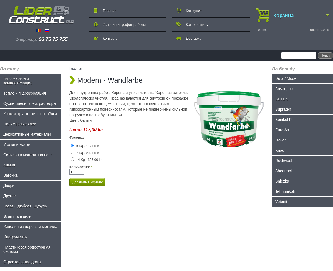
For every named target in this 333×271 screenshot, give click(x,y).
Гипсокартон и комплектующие (17, 80)
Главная (109, 11)
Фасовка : (77, 138)
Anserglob (284, 89)
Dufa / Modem (287, 78)
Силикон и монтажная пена (28, 155)
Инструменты (15, 237)
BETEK (281, 99)
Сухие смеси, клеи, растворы (29, 103)
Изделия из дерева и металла (30, 226)
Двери (8, 185)
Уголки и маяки (16, 144)
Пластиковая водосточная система (27, 249)
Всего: (314, 29)
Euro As (282, 130)
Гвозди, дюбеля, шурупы (25, 206)
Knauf (280, 150)
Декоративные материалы (27, 134)
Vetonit (281, 201)
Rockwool (283, 160)
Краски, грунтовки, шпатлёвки (30, 114)
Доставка (193, 38)
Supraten (283, 109)
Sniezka (282, 181)
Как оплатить (197, 24)
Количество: (80, 167)
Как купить (194, 11)
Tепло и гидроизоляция (24, 93)
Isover (280, 140)
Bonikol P (283, 119)
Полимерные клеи (19, 124)
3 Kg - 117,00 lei (85, 146)
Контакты (110, 38)
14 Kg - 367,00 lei (86, 160)
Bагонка (10, 175)
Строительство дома (22, 262)
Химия (9, 165)
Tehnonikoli (285, 191)
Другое (9, 196)
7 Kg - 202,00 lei (85, 153)
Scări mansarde (17, 216)
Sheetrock (284, 171)
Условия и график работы (124, 24)
